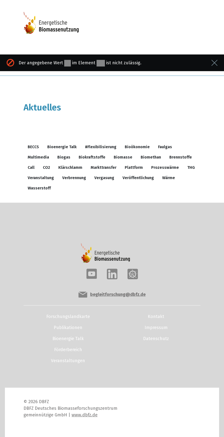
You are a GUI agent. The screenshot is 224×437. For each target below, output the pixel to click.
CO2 (46, 167)
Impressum (156, 327)
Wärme (168, 177)
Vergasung (104, 177)
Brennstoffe (180, 157)
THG (191, 167)
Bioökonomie (137, 147)
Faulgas (165, 147)
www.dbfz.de (85, 415)
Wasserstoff (39, 188)
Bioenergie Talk (62, 147)
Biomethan (151, 157)
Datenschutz (156, 338)
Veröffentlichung (138, 177)
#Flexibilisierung (100, 147)
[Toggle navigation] (182, 25)
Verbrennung (74, 177)
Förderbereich (68, 349)
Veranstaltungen (68, 360)
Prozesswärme (165, 167)
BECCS (33, 147)
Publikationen (68, 327)
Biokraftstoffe (92, 157)
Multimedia (38, 157)
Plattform (134, 167)
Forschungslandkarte (68, 316)
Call (31, 167)
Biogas (63, 157)
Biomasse (123, 157)
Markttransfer (103, 167)
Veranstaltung (41, 177)
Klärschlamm (70, 167)
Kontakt (156, 316)
